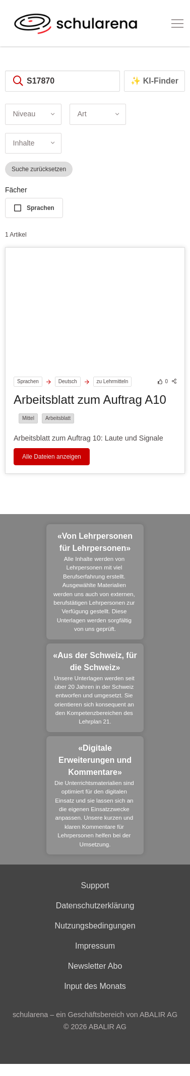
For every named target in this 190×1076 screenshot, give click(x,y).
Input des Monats (95, 986)
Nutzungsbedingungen (94, 925)
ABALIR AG (107, 1027)
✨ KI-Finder (154, 81)
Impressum (95, 946)
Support (95, 885)
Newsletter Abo (95, 966)
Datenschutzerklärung (95, 905)
